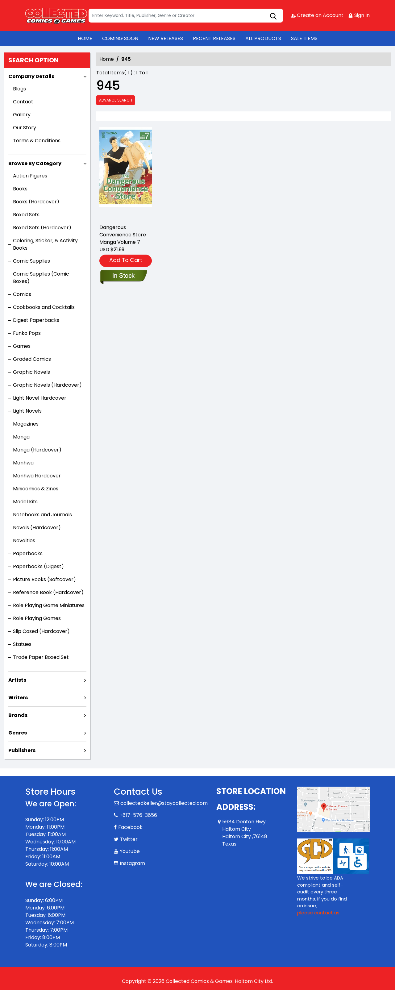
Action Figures (30, 175)
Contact (23, 101)
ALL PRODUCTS (263, 38)
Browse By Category (34, 163)
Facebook (130, 827)
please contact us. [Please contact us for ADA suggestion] (318, 912)
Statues (22, 644)
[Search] (186, 16)
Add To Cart (125, 260)
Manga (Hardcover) (37, 449)
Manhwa (23, 462)
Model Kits (25, 501)
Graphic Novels (31, 372)
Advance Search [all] (115, 100)
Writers (18, 697)
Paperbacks (28, 553)
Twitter (129, 839)
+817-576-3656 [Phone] (138, 815)
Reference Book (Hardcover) (48, 592)
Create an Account (317, 15)
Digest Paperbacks (36, 320)
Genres (17, 732)
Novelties (24, 540)
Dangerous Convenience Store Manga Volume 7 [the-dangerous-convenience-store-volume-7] (122, 235)
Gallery (22, 114)
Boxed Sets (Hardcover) (42, 227)
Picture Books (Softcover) (44, 579)
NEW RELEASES (165, 38)
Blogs (19, 88)
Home (106, 59)
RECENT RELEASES (214, 38)
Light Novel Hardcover (39, 397)
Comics (22, 294)
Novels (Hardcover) (37, 527)
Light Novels (27, 410)
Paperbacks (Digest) (38, 566)
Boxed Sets (26, 214)
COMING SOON (120, 38)
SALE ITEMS (304, 38)
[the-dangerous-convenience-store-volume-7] (125, 172)
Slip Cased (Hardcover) (41, 631)
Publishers (21, 750)
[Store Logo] (56, 15)
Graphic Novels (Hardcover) (47, 385)
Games (22, 346)
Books (20, 188)
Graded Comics (32, 359)
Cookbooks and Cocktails (44, 307)
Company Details (31, 76)
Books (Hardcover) (36, 201)
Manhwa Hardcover (37, 475)
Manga (21, 436)
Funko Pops (27, 333)
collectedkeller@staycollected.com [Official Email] (164, 803)
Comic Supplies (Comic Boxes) (41, 277)
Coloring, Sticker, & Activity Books (45, 244)
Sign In (359, 15)
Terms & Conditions (36, 140)
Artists (17, 680)
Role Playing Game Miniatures (49, 605)
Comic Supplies (31, 260)
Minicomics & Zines (35, 488)
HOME (85, 38)
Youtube (130, 851)
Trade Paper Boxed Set (41, 657)
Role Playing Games (37, 618)
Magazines (26, 423)
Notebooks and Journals (42, 514)
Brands (17, 715)
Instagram (132, 863)
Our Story (24, 127)
